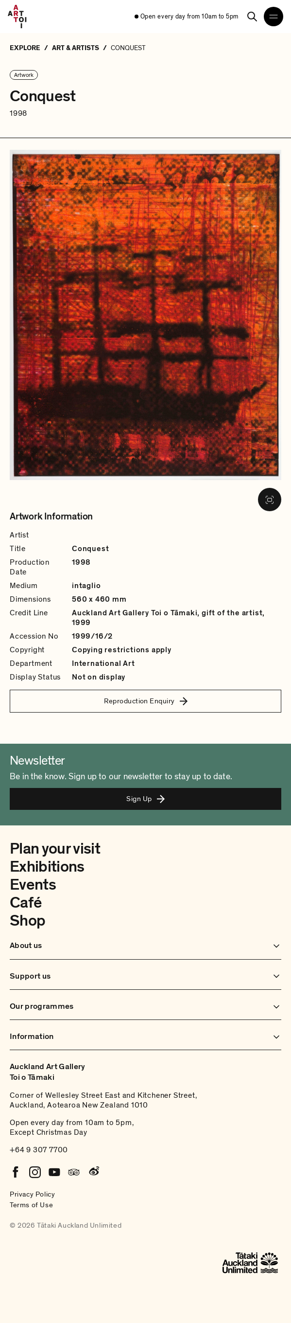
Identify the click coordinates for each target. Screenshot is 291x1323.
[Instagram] (35, 1172)
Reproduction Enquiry (146, 701)
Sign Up (145, 799)
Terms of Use (31, 1204)
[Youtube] (54, 1172)
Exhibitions (47, 866)
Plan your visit (55, 848)
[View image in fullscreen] (269, 499)
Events (33, 884)
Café (25, 902)
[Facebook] (15, 1172)
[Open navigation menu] (273, 16)
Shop (27, 920)
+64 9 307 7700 (39, 1149)
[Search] (252, 16)
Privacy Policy (32, 1194)
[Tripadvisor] (74, 1172)
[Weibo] (93, 1172)
